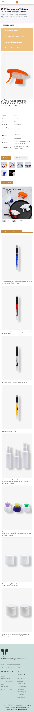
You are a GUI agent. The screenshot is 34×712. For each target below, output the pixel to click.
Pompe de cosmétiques (21, 15)
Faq (2, 684)
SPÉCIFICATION (7, 182)
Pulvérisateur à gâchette (8, 16)
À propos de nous (7, 681)
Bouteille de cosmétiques (14, 36)
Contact (6, 158)
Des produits (10, 15)
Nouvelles (4, 687)
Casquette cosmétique (13, 48)
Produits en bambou (12, 30)
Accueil (3, 15)
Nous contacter (6, 689)
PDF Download (21, 158)
